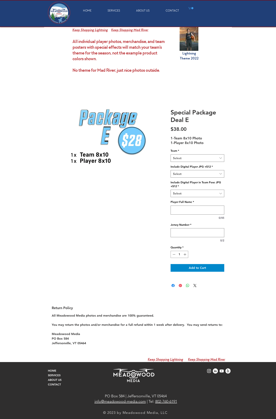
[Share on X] (195, 285)
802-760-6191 (166, 401)
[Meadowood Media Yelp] (228, 371)
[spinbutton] (179, 254)
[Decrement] (173, 254)
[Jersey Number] (197, 232)
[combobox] (197, 158)
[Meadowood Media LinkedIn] (215, 371)
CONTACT (54, 384)
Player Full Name (182, 202)
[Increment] (185, 254)
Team (175, 150)
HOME (52, 370)
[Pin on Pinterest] (180, 285)
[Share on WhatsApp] (187, 285)
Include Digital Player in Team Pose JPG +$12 (196, 184)
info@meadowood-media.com (120, 401)
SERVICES (54, 375)
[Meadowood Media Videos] (221, 371)
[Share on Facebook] (173, 285)
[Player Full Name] (197, 210)
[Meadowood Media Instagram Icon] (209, 371)
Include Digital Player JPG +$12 (192, 166)
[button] (190, 8)
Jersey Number (181, 224)
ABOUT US (55, 380)
